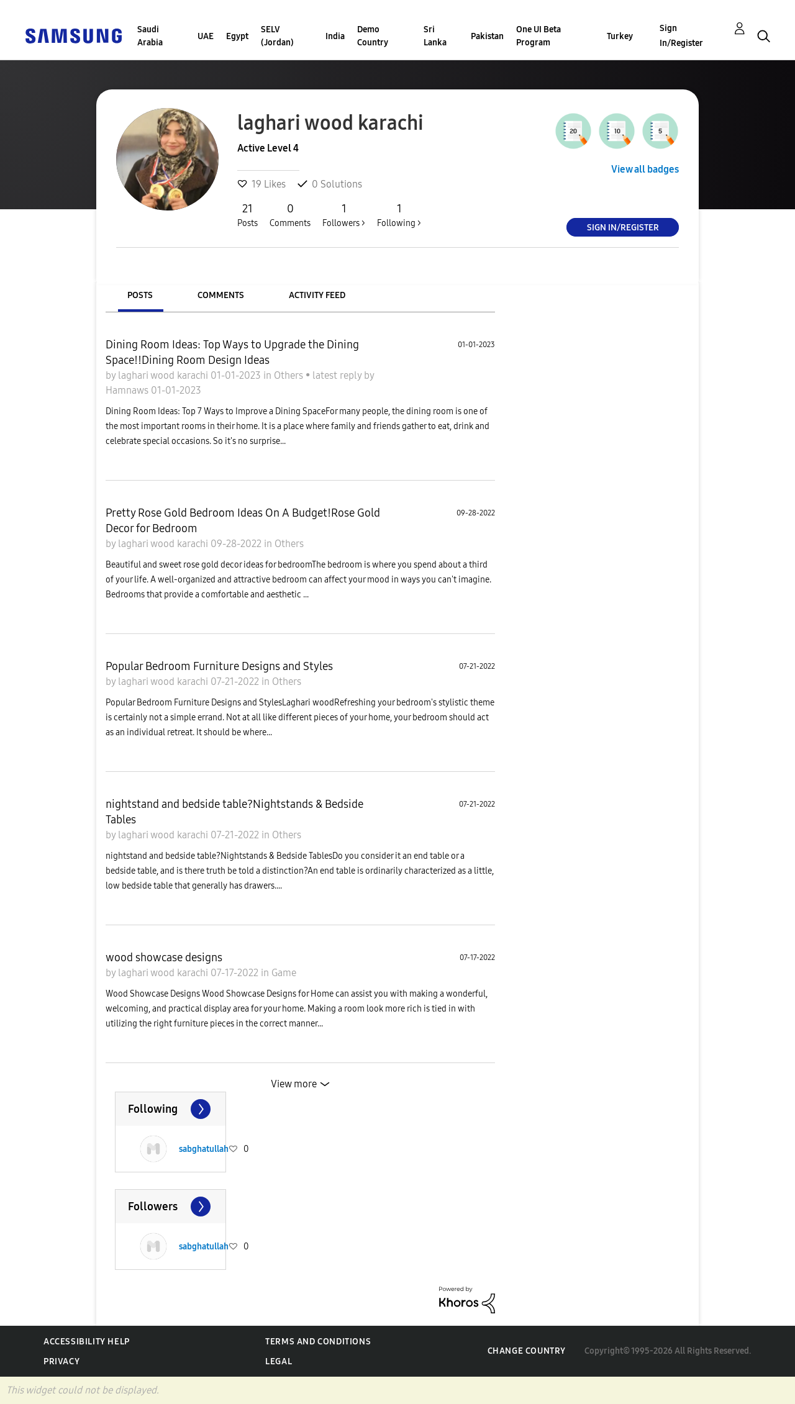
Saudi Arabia (150, 36)
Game (283, 973)
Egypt (237, 36)
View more (294, 1084)
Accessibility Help (86, 1341)
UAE (206, 36)
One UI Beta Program (538, 36)
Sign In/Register (681, 35)
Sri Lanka (435, 36)
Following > (399, 215)
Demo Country (372, 36)
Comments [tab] (221, 295)
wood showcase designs (164, 957)
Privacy (61, 1361)
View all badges (645, 169)
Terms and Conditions (318, 1341)
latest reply (338, 375)
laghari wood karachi (164, 375)
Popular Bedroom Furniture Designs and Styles (219, 666)
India (335, 36)
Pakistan (487, 36)
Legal (278, 1361)
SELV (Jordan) (277, 36)
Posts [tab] (140, 295)
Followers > (343, 215)
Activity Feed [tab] (317, 295)
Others (290, 375)
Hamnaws (128, 390)
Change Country (527, 1351)
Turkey (620, 36)
